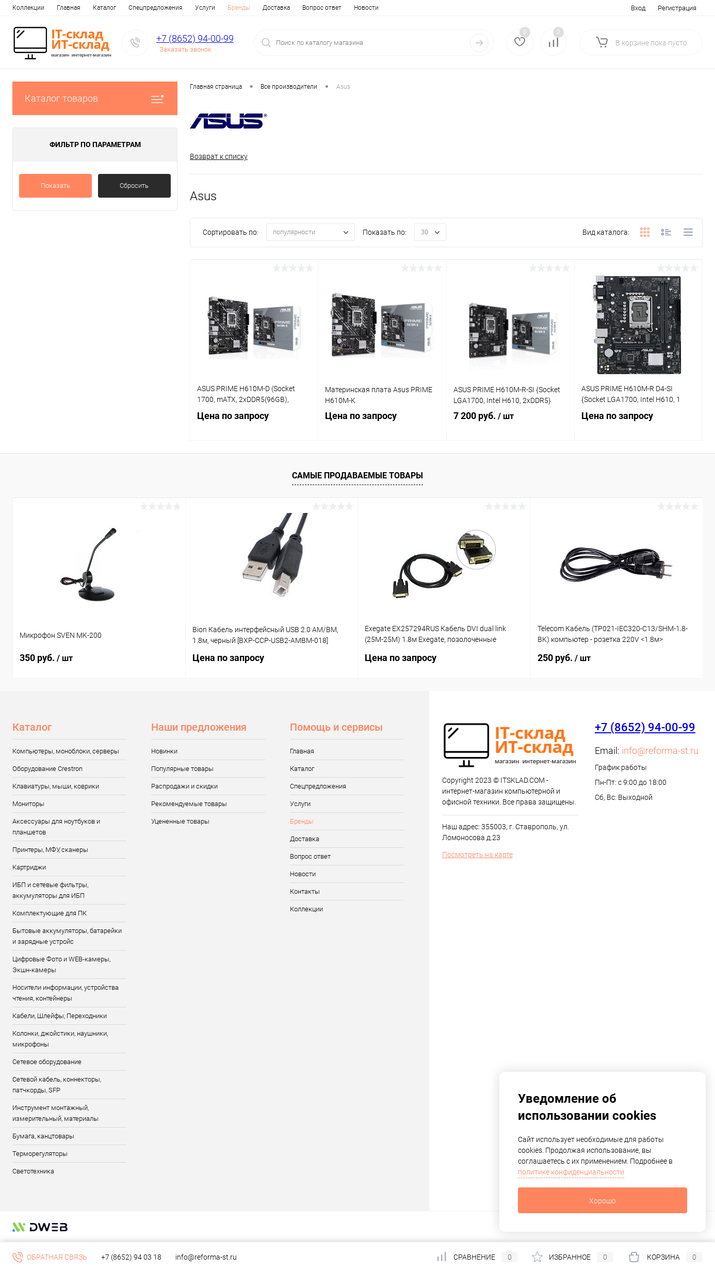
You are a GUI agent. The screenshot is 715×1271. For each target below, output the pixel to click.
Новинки (164, 751)
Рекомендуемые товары (189, 804)
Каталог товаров (95, 98)
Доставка (232, 7)
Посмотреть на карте (477, 855)
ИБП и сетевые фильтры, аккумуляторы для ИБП (50, 890)
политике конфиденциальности (571, 1172)
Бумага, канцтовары (43, 1136)
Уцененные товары (180, 822)
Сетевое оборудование (47, 1062)
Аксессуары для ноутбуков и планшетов (56, 827)
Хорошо (602, 1201)
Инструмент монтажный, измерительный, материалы (55, 1113)
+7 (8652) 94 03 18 (131, 1257)
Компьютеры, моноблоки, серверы (65, 751)
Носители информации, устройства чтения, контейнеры (65, 993)
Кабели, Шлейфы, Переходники (59, 1016)
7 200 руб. (510, 426)
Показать (55, 185)
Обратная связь (49, 1257)
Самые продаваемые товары (357, 476)
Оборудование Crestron (47, 769)
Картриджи (29, 868)
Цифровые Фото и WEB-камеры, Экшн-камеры (61, 965)
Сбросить (134, 185)
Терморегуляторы (40, 1154)
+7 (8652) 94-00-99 (195, 38)
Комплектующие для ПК (49, 914)
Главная (24, 7)
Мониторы (28, 804)
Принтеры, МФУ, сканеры (50, 850)
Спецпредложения (111, 7)
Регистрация (677, 8)
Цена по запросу (254, 426)
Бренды (194, 7)
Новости (322, 7)
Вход (638, 8)
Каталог (60, 7)
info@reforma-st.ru (660, 751)
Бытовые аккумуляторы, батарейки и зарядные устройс (67, 936)
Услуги (161, 7)
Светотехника (33, 1172)
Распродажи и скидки (184, 787)
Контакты (361, 7)
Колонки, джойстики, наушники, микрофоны (60, 1039)
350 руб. (46, 658)
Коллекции (306, 909)
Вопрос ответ (277, 7)
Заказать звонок (185, 49)
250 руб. (564, 658)
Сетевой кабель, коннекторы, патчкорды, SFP (56, 1085)
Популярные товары (182, 769)
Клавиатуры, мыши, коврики (55, 787)
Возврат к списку (219, 156)
